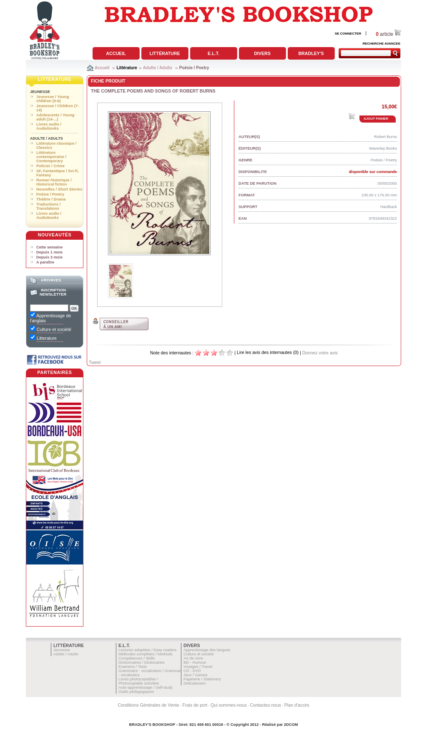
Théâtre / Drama (51, 199)
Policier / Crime (50, 166)
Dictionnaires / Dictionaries (141, 662)
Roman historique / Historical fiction (53, 182)
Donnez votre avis (320, 352)
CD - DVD (192, 671)
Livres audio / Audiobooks (48, 126)
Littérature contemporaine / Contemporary (51, 157)
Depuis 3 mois (49, 257)
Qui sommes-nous (228, 704)
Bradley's (311, 53)
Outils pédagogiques (136, 692)
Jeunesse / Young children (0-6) (52, 99)
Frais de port (194, 704)
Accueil (116, 53)
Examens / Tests (132, 667)
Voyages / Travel (197, 667)
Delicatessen (194, 683)
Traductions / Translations (48, 206)
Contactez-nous (265, 704)
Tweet (94, 362)
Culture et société (198, 654)
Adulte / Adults (157, 67)
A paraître (45, 262)
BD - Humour (194, 662)
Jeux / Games (195, 675)
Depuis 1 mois (49, 252)
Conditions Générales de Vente (148, 704)
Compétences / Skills (136, 658)
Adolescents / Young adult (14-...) (55, 117)
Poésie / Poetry (194, 67)
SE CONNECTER (348, 33)
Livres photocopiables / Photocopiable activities (138, 681)
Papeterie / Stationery (202, 679)
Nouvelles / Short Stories (59, 189)
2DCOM (291, 724)
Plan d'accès (296, 704)
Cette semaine (49, 247)
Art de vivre (193, 658)
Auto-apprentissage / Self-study (145, 687)
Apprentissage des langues (207, 650)
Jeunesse (40, 92)
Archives (51, 280)
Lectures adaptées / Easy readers (147, 650)
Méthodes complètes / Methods (145, 654)
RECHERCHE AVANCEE (381, 43)
